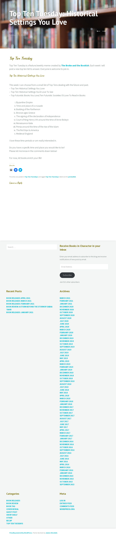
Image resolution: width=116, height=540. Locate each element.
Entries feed (66, 503)
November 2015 (67, 479)
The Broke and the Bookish (75, 65)
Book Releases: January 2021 (19, 312)
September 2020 (67, 315)
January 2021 (66, 304)
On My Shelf (11, 515)
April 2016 (64, 464)
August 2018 (65, 384)
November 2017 (67, 410)
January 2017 (66, 438)
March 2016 (65, 467)
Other (9, 518)
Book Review (12, 503)
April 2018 (64, 395)
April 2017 (64, 430)
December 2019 (66, 338)
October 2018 (66, 378)
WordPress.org (67, 509)
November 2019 (67, 341)
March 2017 (65, 433)
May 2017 (64, 427)
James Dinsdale (51, 533)
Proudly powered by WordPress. (20, 533)
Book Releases (13, 500)
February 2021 (66, 301)
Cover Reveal (12, 509)
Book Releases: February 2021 (20, 304)
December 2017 (66, 407)
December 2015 (66, 476)
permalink (72, 177)
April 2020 (64, 327)
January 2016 (66, 473)
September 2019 (67, 347)
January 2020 (66, 335)
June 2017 (64, 424)
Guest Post (11, 512)
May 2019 (64, 358)
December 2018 (66, 372)
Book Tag (10, 506)
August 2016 (65, 453)
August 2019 (65, 350)
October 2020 (66, 312)
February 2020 (66, 332)
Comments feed (67, 506)
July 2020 (64, 321)
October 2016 (66, 447)
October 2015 (66, 482)
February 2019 (66, 367)
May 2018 (64, 393)
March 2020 (65, 329)
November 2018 (67, 375)
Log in (62, 500)
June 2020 (64, 324)
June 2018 (64, 390)
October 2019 (66, 344)
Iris (10, 31)
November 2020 (67, 309)
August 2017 (65, 418)
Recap (9, 520)
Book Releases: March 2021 (18, 301)
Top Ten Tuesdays (31, 177)
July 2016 (64, 456)
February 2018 (66, 401)
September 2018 (67, 381)
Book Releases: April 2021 (18, 298)
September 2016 (67, 450)
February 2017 (66, 436)
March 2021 (65, 298)
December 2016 (66, 441)
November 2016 (67, 444)
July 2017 (64, 421)
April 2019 (64, 361)
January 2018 (66, 404)
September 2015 (67, 484)
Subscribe (67, 275)
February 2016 (66, 470)
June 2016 (64, 459)
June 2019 (64, 355)
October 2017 (66, 413)
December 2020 (66, 307)
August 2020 (65, 318)
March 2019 (65, 364)
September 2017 (67, 415)
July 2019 (64, 352)
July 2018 (64, 387)
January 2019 (66, 370)
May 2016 (64, 461)
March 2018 (65, 398)
